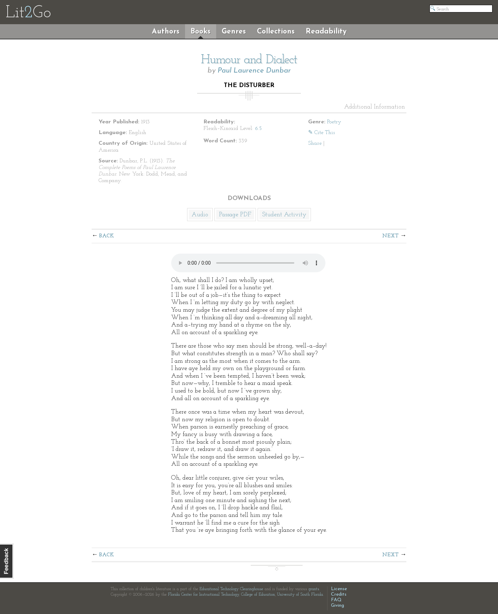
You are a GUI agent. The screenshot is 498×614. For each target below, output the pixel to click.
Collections (276, 31)
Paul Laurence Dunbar (254, 70)
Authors (165, 31)
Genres (234, 31)
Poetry (334, 122)
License (339, 589)
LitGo (28, 13)
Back (106, 236)
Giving (337, 605)
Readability (326, 31)
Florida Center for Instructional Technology (203, 595)
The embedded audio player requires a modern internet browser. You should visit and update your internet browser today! (248, 263)
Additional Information (374, 107)
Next (390, 236)
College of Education (258, 595)
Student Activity (284, 214)
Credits (339, 594)
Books (201, 31)
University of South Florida (300, 595)
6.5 (258, 128)
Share (315, 143)
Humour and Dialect (249, 60)
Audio (200, 214)
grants (313, 589)
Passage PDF (235, 214)
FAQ (336, 600)
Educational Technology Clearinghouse (231, 589)
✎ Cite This (321, 132)
